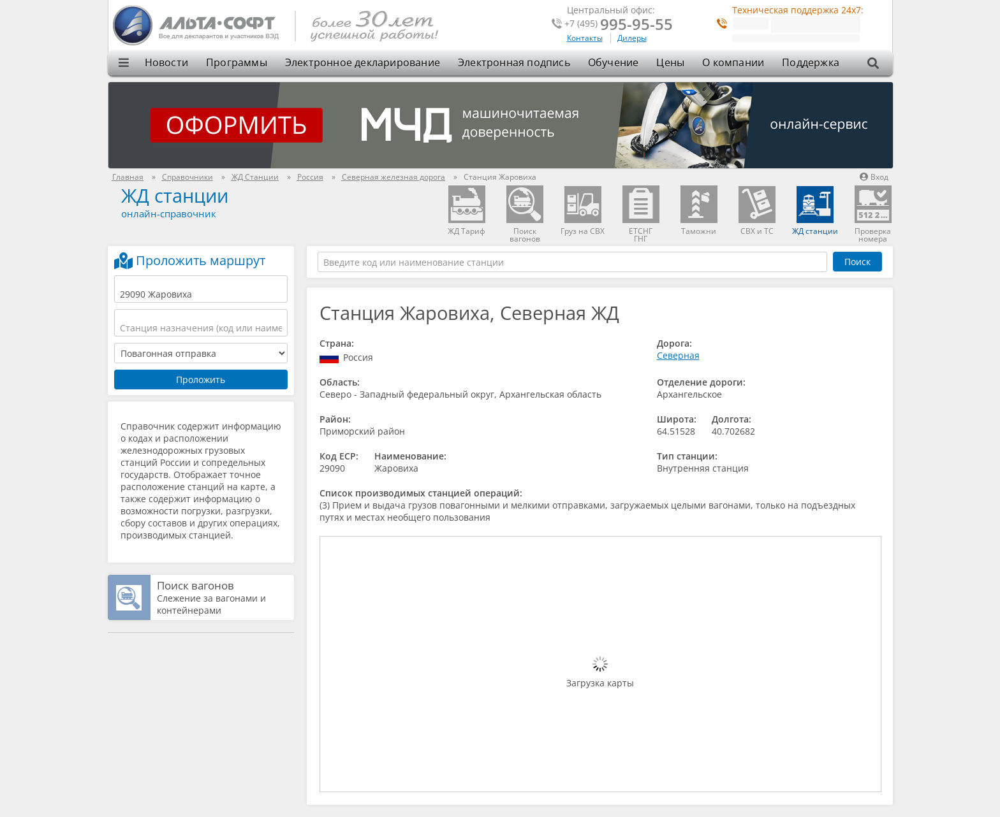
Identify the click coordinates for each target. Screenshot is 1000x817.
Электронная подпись (514, 62)
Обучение (613, 62)
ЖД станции (174, 195)
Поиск (857, 262)
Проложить (200, 379)
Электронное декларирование (362, 62)
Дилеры (632, 38)
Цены (670, 62)
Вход (874, 176)
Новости (166, 62)
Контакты (585, 38)
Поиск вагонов (195, 585)
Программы (236, 62)
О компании (733, 62)
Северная (678, 355)
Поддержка (810, 62)
